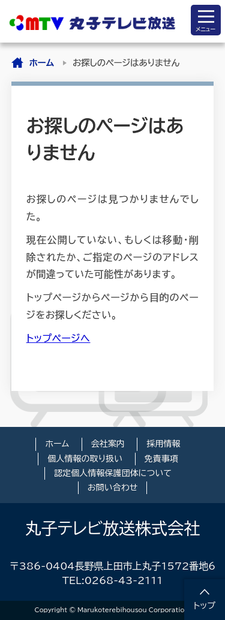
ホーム (41, 62)
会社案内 (108, 444)
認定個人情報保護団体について (113, 473)
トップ (204, 605)
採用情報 (163, 444)
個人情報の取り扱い (84, 459)
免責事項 (161, 459)
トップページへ (58, 338)
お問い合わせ (113, 487)
